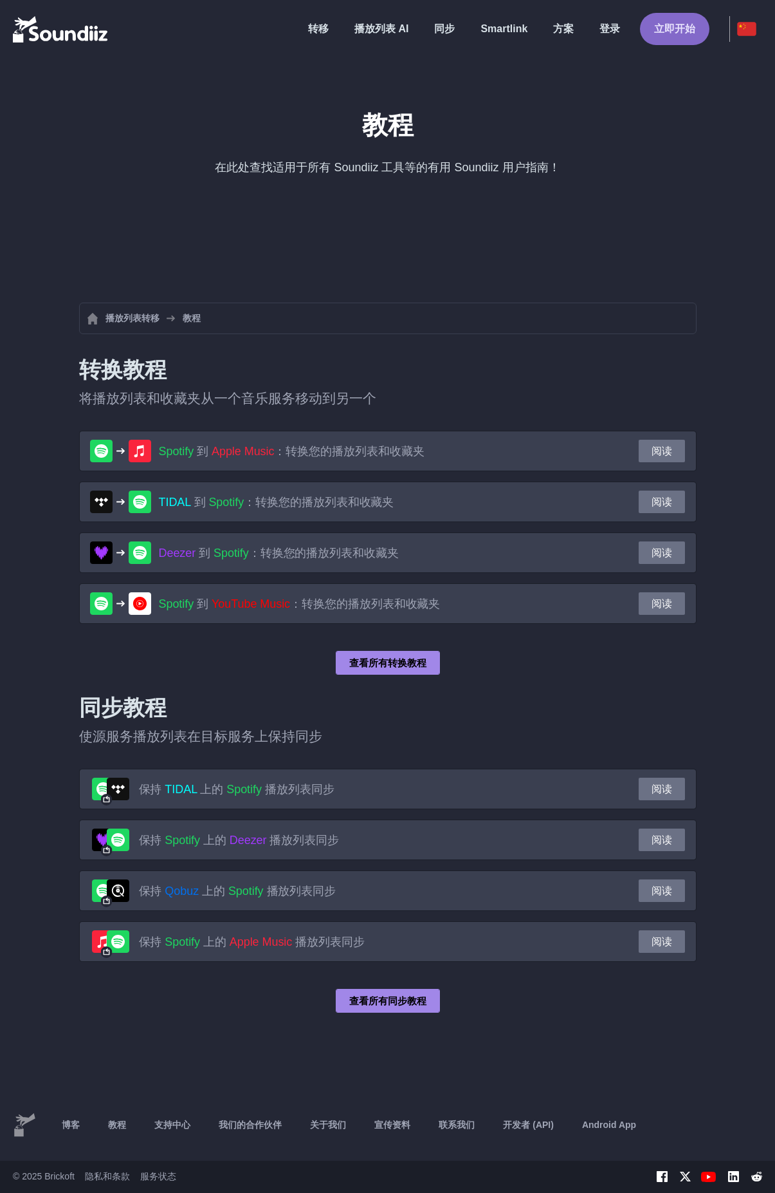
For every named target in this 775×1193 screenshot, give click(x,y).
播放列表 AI (381, 28)
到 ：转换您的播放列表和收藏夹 (291, 451)
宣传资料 (392, 1125)
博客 (71, 1125)
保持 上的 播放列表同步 (236, 789)
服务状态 (158, 1176)
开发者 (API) (528, 1125)
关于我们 (328, 1125)
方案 (563, 28)
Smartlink (503, 28)
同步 (444, 28)
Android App (609, 1125)
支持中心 (172, 1125)
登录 (609, 28)
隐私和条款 (107, 1176)
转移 (318, 28)
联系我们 (457, 1125)
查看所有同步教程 (387, 1000)
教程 (117, 1125)
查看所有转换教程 (387, 662)
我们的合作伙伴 (250, 1125)
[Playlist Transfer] (61, 29)
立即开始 (674, 28)
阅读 (662, 451)
